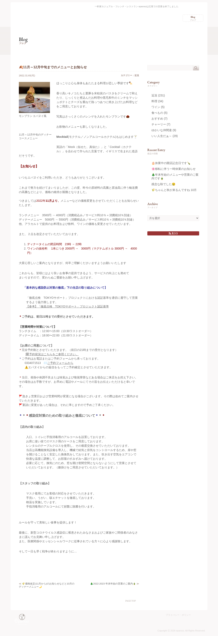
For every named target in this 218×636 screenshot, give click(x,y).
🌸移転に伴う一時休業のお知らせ (173, 168)
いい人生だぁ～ (161, 136)
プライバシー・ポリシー (178, 615)
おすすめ (157, 118)
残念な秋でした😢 (163, 184)
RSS (173, 233)
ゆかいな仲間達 (161, 130)
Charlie (198, 620)
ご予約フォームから (60, 363)
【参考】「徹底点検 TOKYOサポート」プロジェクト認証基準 (67, 306)
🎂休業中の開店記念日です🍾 (170, 163)
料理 (154, 101)
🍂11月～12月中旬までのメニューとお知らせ (53, 67)
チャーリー (158, 124)
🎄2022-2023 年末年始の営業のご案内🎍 (113, 583)
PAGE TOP (130, 600)
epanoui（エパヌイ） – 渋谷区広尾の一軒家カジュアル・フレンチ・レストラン (29, 14)
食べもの (157, 112)
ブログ (193, 18)
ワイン (155, 107)
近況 (136, 75)
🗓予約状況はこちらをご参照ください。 (52, 354)
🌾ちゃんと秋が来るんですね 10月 (174, 190)
